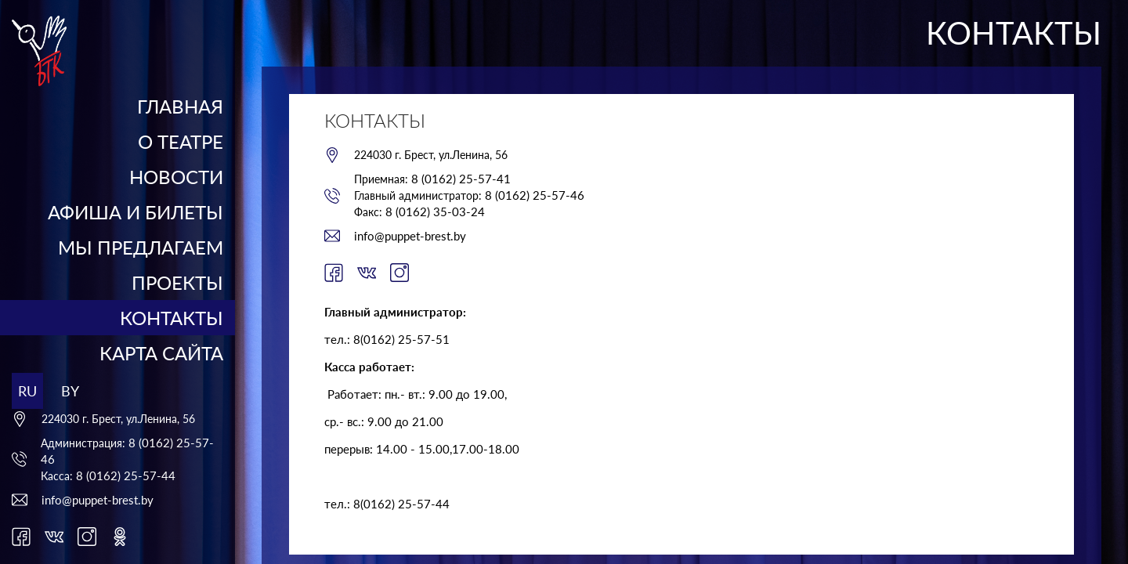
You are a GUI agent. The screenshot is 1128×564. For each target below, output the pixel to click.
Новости (176, 176)
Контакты (171, 317)
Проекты (177, 282)
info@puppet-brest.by (98, 500)
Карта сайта (161, 353)
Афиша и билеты (135, 212)
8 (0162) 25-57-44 (125, 475)
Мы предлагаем (140, 247)
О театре (180, 141)
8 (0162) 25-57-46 (534, 195)
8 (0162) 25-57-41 (461, 179)
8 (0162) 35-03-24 (435, 211)
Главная (180, 106)
